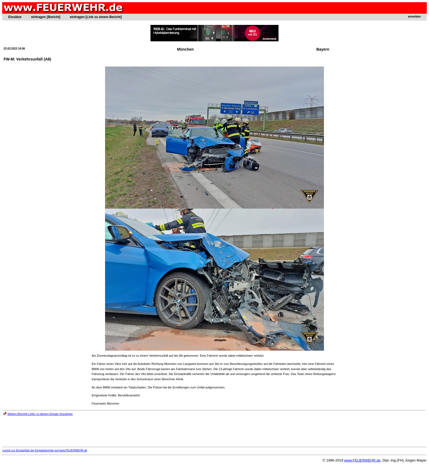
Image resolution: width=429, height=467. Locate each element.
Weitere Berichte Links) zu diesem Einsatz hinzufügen (38, 414)
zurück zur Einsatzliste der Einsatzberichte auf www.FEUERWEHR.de (44, 450)
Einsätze (15, 17)
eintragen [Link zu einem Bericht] (95, 17)
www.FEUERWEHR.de (362, 460)
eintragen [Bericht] (45, 17)
